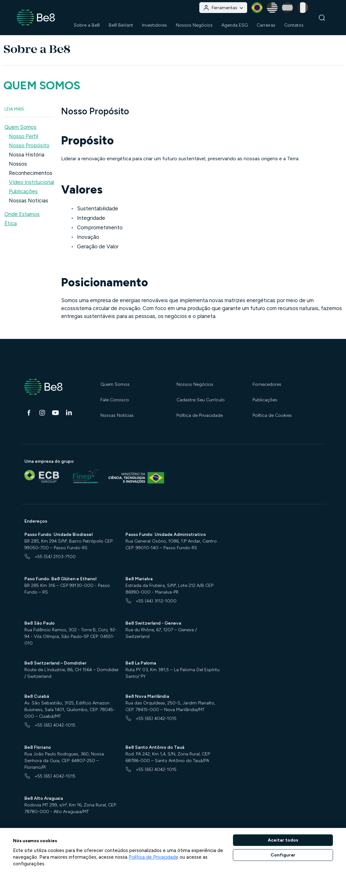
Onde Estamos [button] (22, 214)
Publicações (23, 191)
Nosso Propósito (29, 145)
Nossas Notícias (28, 200)
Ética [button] (10, 223)
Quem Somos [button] (20, 127)
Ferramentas (223, 7)
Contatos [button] (294, 25)
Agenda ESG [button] (234, 25)
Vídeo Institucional (31, 182)
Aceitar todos (283, 840)
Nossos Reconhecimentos (30, 168)
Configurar (283, 855)
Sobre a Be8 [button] (87, 25)
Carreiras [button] (266, 25)
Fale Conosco (114, 400)
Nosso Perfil (23, 136)
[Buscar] (322, 17)
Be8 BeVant (121, 25)
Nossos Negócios (194, 384)
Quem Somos (115, 384)
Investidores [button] (154, 25)
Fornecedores (267, 384)
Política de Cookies (272, 415)
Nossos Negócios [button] (194, 25)
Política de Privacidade (199, 415)
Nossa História (26, 154)
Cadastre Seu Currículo (200, 400)
